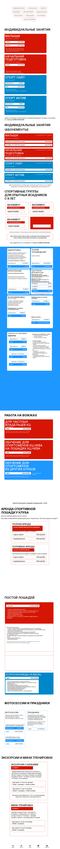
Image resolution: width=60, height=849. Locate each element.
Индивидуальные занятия (19, 8)
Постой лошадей (41, 15)
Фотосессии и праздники (29, 19)
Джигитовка (43, 8)
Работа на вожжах (18, 15)
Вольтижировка (16, 11)
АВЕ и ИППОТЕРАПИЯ (28, 11)
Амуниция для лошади (41, 11)
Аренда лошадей (30, 15)
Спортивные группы (32, 8)
